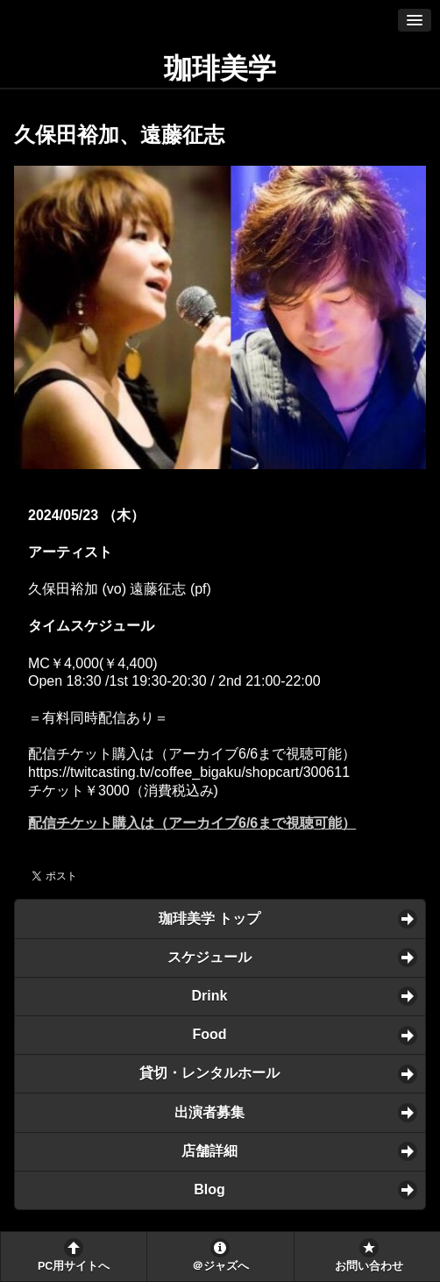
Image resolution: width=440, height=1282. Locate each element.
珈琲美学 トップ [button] (209, 918)
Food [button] (209, 1034)
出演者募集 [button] (209, 1112)
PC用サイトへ (74, 1266)
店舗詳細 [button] (209, 1150)
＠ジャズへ (220, 1266)
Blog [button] (209, 1189)
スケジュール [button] (209, 957)
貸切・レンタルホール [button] (209, 1072)
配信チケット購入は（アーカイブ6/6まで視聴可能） (192, 822)
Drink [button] (210, 995)
